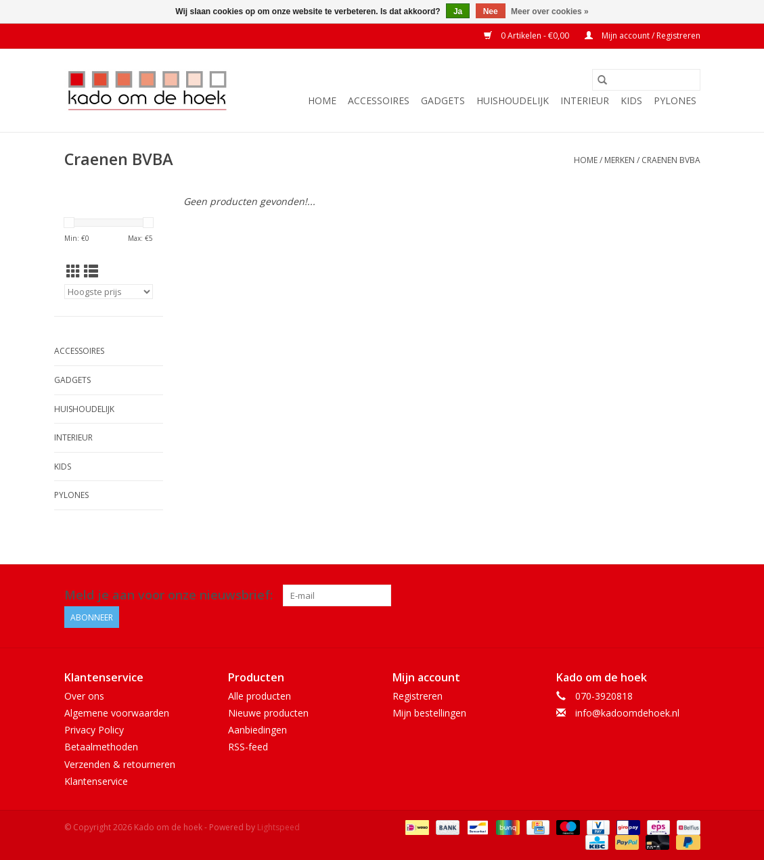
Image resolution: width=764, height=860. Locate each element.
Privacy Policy (94, 729)
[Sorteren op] (109, 291)
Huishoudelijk (512, 100)
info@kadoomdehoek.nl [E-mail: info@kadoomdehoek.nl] (627, 712)
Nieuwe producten (268, 712)
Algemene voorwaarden (116, 712)
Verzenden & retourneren (119, 764)
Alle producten (259, 695)
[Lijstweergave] (91, 271)
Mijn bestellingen (429, 712)
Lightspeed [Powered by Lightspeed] (278, 827)
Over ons (84, 695)
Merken (619, 160)
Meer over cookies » (550, 11)
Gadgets (443, 100)
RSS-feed (248, 746)
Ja (457, 11)
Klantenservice (96, 781)
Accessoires (378, 100)
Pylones (675, 100)
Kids (631, 100)
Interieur (584, 100)
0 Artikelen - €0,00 (527, 35)
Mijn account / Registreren (642, 35)
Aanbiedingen (257, 729)
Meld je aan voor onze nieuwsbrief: (168, 595)
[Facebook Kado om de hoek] (664, 595)
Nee (490, 11)
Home (322, 100)
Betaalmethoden (101, 746)
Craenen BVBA (671, 160)
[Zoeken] (646, 80)
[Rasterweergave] (73, 271)
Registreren (417, 695)
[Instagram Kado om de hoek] (689, 595)
